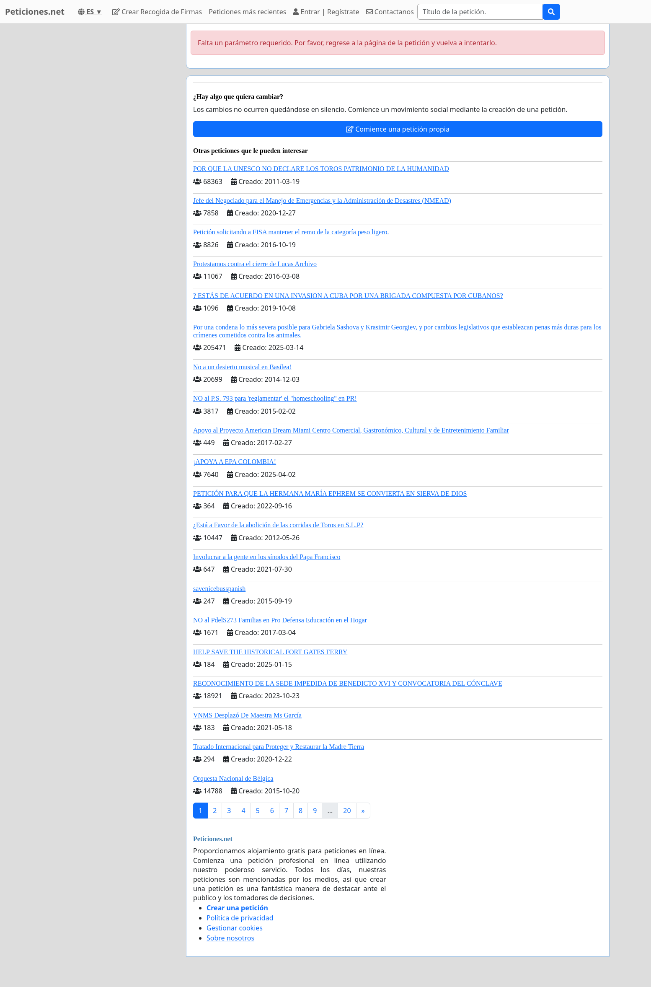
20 (347, 810)
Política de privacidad (240, 917)
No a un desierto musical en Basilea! (242, 366)
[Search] (480, 12)
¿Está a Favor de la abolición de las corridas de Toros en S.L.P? (278, 524)
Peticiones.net (35, 11)
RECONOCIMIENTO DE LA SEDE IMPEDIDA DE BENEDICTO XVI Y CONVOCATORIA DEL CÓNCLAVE (347, 683)
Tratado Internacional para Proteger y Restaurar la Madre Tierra (278, 746)
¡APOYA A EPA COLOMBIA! (234, 461)
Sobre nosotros (230, 938)
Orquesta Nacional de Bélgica (233, 778)
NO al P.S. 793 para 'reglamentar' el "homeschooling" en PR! (275, 398)
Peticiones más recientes (247, 11)
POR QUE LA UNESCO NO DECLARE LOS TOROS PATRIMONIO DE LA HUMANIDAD (321, 168)
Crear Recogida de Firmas (157, 11)
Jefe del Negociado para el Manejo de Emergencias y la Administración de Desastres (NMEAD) (322, 200)
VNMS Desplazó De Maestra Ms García (247, 715)
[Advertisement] (104, 149)
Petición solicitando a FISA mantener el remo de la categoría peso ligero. (291, 232)
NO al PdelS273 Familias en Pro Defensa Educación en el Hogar (280, 620)
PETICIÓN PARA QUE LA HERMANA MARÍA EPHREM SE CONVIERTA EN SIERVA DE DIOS (330, 493)
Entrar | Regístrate (326, 11)
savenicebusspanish (219, 588)
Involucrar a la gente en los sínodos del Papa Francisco (266, 556)
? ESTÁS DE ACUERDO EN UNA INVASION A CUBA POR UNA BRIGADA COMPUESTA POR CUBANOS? (348, 295)
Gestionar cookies (235, 928)
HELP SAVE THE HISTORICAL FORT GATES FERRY (270, 651)
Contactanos (390, 11)
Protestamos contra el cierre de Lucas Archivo (255, 263)
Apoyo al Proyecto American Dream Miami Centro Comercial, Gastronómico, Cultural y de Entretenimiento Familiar (351, 430)
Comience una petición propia (398, 129)
